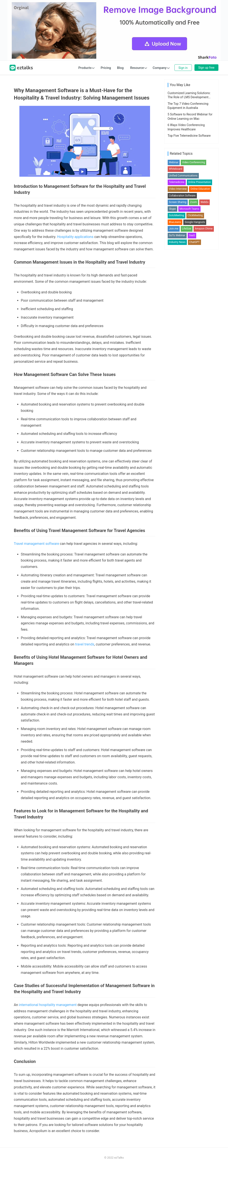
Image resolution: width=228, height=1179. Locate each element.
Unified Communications (183, 380)
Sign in (183, 79)
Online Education (200, 393)
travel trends (84, 656)
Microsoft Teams (189, 413)
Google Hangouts (195, 426)
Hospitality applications (75, 248)
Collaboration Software (182, 400)
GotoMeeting (176, 420)
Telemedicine (176, 386)
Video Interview (178, 393)
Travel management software (36, 555)
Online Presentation (199, 386)
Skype (172, 413)
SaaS (192, 440)
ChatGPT (194, 446)
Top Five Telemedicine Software (189, 281)
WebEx (204, 406)
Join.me (173, 433)
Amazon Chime (204, 433)
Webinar (174, 367)
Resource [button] (137, 79)
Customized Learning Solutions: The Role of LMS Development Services (189, 243)
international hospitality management (48, 1016)
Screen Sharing (177, 406)
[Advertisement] (114, 36)
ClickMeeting (195, 420)
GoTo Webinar (177, 440)
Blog (120, 79)
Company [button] (160, 79)
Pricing (106, 79)
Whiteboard (175, 373)
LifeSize (186, 433)
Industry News (177, 446)
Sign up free (206, 79)
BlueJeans (175, 426)
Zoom (193, 406)
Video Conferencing (193, 367)
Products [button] (85, 79)
